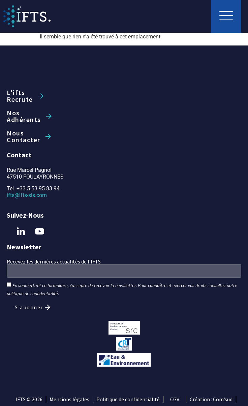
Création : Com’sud (211, 399)
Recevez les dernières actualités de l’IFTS (54, 261)
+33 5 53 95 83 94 (38, 188)
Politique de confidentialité (128, 399)
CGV (174, 399)
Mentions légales (69, 399)
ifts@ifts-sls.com (27, 195)
